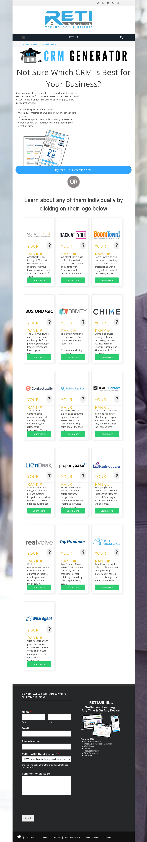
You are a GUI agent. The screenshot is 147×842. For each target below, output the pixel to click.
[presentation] (50, 812)
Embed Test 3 (49, 44)
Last (50, 722)
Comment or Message (37, 773)
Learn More (39, 280)
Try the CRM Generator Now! (73, 170)
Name (27, 712)
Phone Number (32, 741)
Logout (56, 837)
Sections (31, 837)
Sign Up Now (92, 837)
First (24, 722)
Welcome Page (72, 837)
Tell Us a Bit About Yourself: (40, 754)
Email (26, 728)
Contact (108, 837)
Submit (27, 818)
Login (44, 837)
